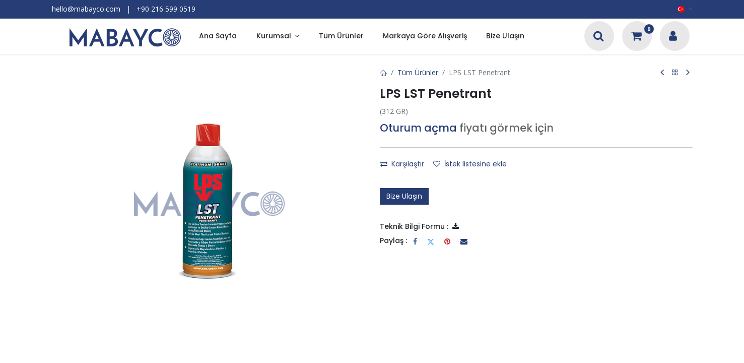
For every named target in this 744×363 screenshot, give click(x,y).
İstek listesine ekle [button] (470, 164)
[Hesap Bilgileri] (673, 37)
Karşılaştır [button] (402, 164)
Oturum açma (418, 127)
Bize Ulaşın (404, 196)
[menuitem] (217, 36)
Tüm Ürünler (417, 72)
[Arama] (598, 37)
